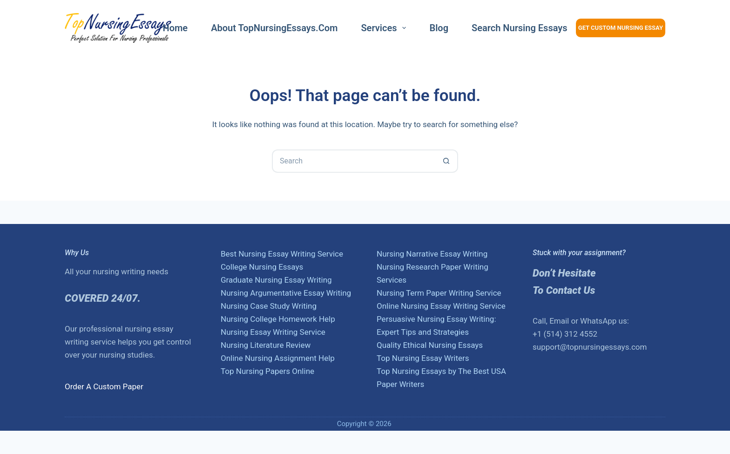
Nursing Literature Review (266, 345)
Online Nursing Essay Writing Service (441, 306)
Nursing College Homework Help (278, 319)
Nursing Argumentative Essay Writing (286, 293)
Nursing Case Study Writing (269, 306)
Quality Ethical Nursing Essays (430, 345)
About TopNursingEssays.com (274, 28)
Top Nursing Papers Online (267, 371)
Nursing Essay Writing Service (273, 332)
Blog (438, 28)
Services (385, 28)
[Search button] (446, 161)
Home (175, 28)
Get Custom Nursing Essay (620, 27)
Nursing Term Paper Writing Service (439, 293)
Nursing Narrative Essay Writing (432, 253)
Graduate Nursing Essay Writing (276, 280)
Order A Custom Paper (104, 386)
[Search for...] (353, 161)
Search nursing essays (519, 28)
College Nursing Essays (262, 266)
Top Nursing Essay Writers (423, 358)
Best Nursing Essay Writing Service (282, 253)
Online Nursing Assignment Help (278, 358)
